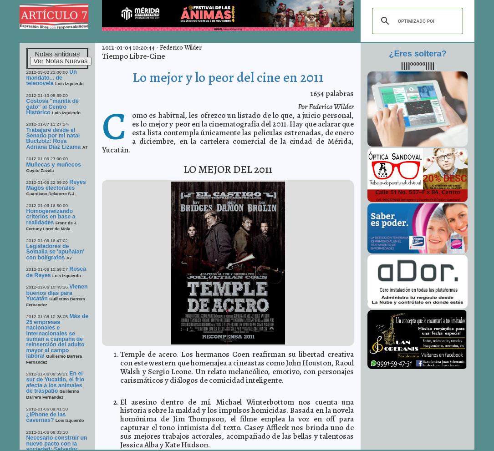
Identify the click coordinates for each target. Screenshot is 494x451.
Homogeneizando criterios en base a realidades (51, 217)
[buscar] (416, 20)
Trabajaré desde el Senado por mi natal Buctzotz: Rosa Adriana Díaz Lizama (53, 138)
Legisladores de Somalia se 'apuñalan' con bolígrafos (55, 252)
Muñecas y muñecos (53, 165)
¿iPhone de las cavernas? (46, 417)
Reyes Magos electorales (56, 185)
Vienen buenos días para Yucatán (57, 293)
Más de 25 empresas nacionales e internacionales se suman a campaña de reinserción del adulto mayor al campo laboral (57, 336)
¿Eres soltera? (417, 53)
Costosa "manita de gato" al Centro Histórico (52, 107)
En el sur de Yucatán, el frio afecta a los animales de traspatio (55, 382)
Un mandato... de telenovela (51, 78)
